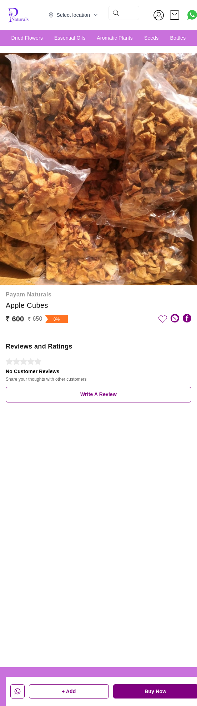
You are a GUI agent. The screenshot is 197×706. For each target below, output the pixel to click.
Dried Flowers (27, 38)
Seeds (151, 38)
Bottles (178, 38)
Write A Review (98, 394)
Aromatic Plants (115, 38)
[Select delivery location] (73, 15)
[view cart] (174, 15)
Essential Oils (69, 38)
